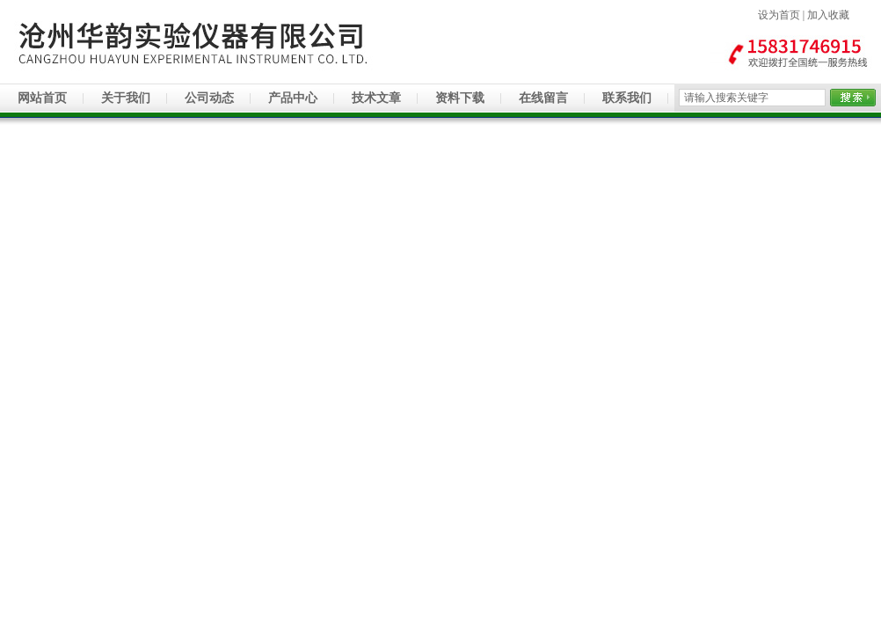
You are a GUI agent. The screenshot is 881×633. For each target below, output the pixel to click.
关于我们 (125, 98)
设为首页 (779, 15)
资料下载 (459, 98)
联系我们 (627, 98)
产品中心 (292, 98)
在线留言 (543, 98)
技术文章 (376, 98)
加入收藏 (828, 15)
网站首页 (42, 98)
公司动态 (209, 98)
